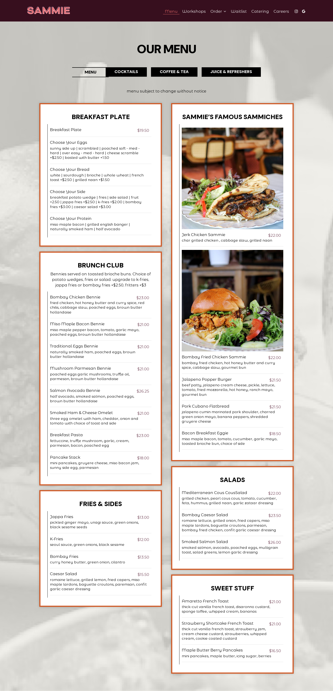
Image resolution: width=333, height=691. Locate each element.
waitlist (236, 11)
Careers (278, 11)
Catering (257, 11)
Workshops (191, 11)
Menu (168, 11)
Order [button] (215, 11)
